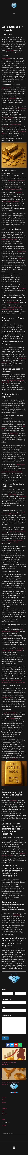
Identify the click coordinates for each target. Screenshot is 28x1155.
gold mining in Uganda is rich (16, 181)
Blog (3, 1111)
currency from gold (7, 118)
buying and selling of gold (9, 239)
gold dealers (22, 251)
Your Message (6, 1015)
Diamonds (4, 1114)
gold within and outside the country (11, 472)
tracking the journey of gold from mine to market (12, 649)
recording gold (5, 637)
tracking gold (13, 434)
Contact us (4, 1108)
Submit (5, 1038)
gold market (10, 50)
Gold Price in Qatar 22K (9, 1063)
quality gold (22, 358)
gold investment (13, 759)
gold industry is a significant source (11, 125)
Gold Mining (22, 496)
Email (4, 1007)
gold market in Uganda (10, 713)
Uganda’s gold (5, 58)
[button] (14, 13)
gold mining (18, 192)
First (3, 995)
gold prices (12, 98)
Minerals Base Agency (13, 302)
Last (16, 995)
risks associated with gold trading (12, 630)
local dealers (21, 258)
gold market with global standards (13, 513)
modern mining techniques (11, 201)
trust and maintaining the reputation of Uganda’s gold (12, 541)
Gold (3, 1099)
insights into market (7, 697)
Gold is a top (13, 801)
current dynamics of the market (13, 190)
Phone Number (7, 999)
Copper (4, 1125)
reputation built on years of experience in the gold (12, 308)
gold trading (12, 495)
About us (4, 1097)
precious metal (22, 109)
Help (3, 1119)
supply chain (5, 362)
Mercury (4, 1102)
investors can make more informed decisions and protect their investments (13, 681)
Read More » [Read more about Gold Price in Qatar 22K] (5, 1064)
